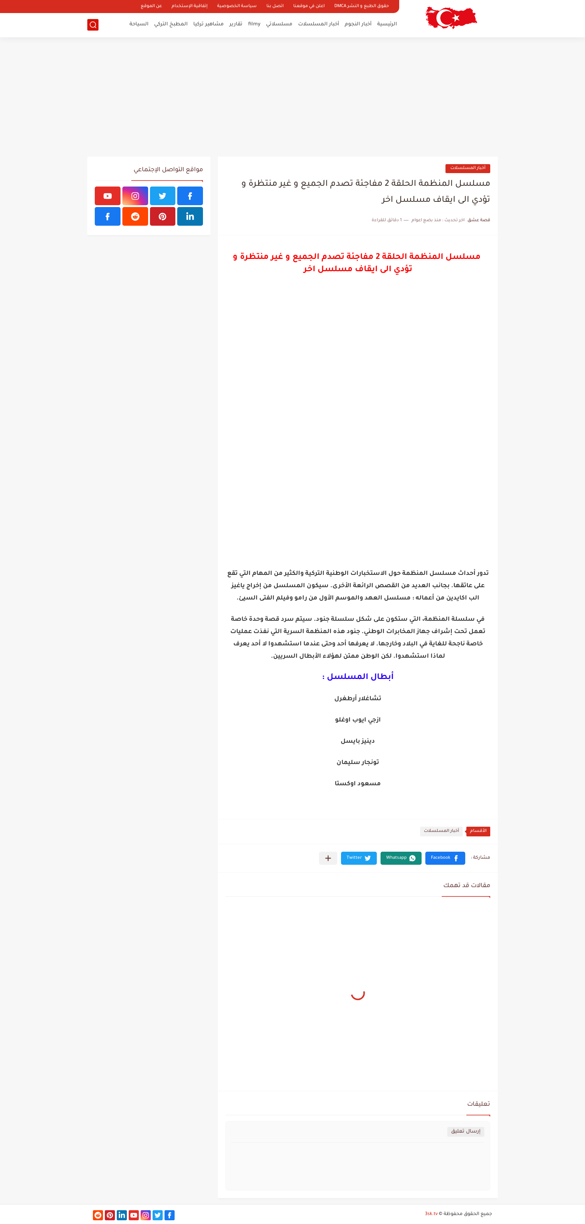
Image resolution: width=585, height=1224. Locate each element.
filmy (254, 24)
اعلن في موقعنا (309, 6)
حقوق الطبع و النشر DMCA (361, 6)
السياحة (138, 24)
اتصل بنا (275, 6)
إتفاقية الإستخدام (189, 6)
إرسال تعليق (466, 1131)
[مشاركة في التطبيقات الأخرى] (328, 858)
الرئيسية (387, 24)
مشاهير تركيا (208, 24)
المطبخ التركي (171, 24)
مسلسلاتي (279, 24)
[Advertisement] (292, 97)
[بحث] (92, 25)
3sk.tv (431, 1214)
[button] (445, 858)
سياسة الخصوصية (237, 6)
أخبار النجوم (358, 24)
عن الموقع (151, 6)
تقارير (236, 24)
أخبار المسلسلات (318, 24)
